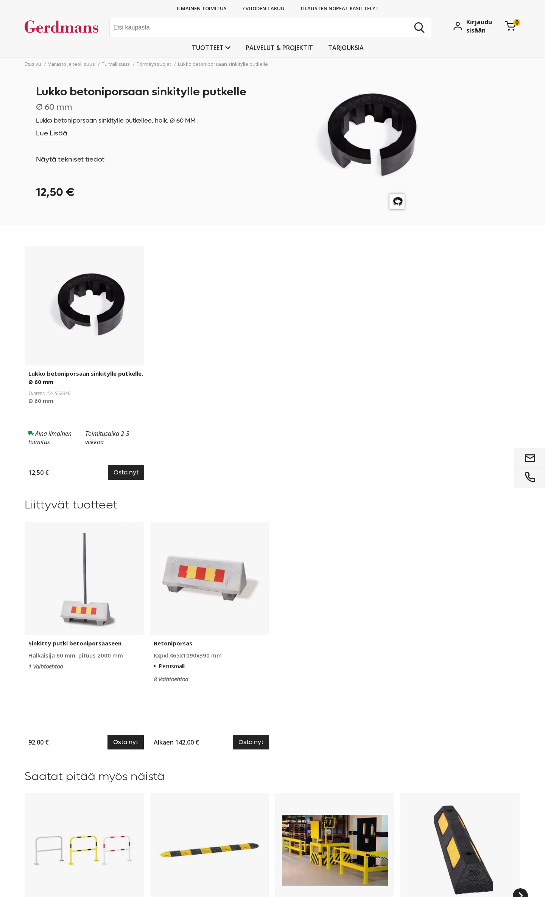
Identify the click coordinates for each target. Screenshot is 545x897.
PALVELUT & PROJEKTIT (279, 48)
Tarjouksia (346, 48)
